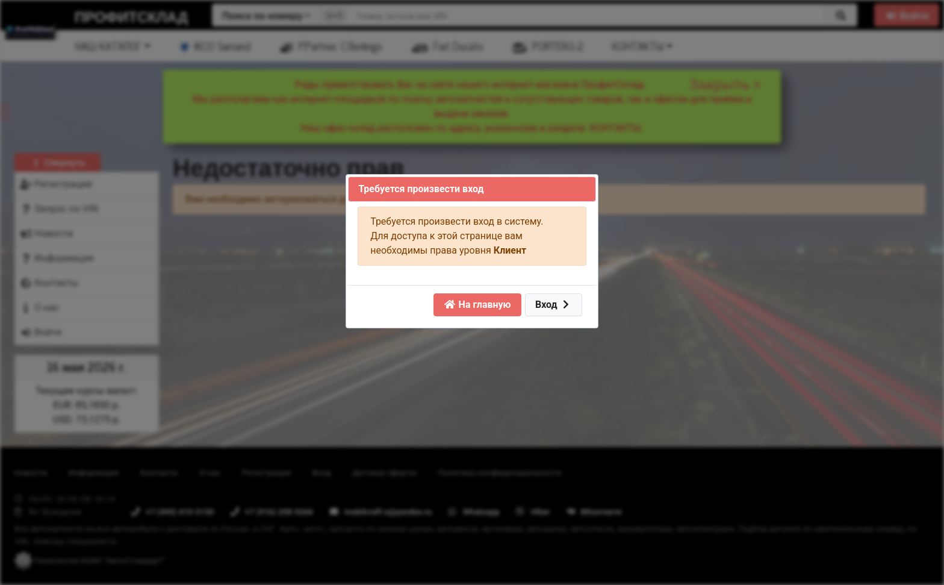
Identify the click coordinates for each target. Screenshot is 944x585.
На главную (477, 304)
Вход (553, 304)
